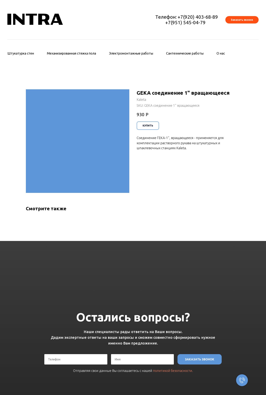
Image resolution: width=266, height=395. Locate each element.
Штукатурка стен (20, 53)
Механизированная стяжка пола (71, 53)
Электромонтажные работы (131, 53)
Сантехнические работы (185, 53)
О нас (220, 53)
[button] (242, 19)
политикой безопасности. (173, 370)
